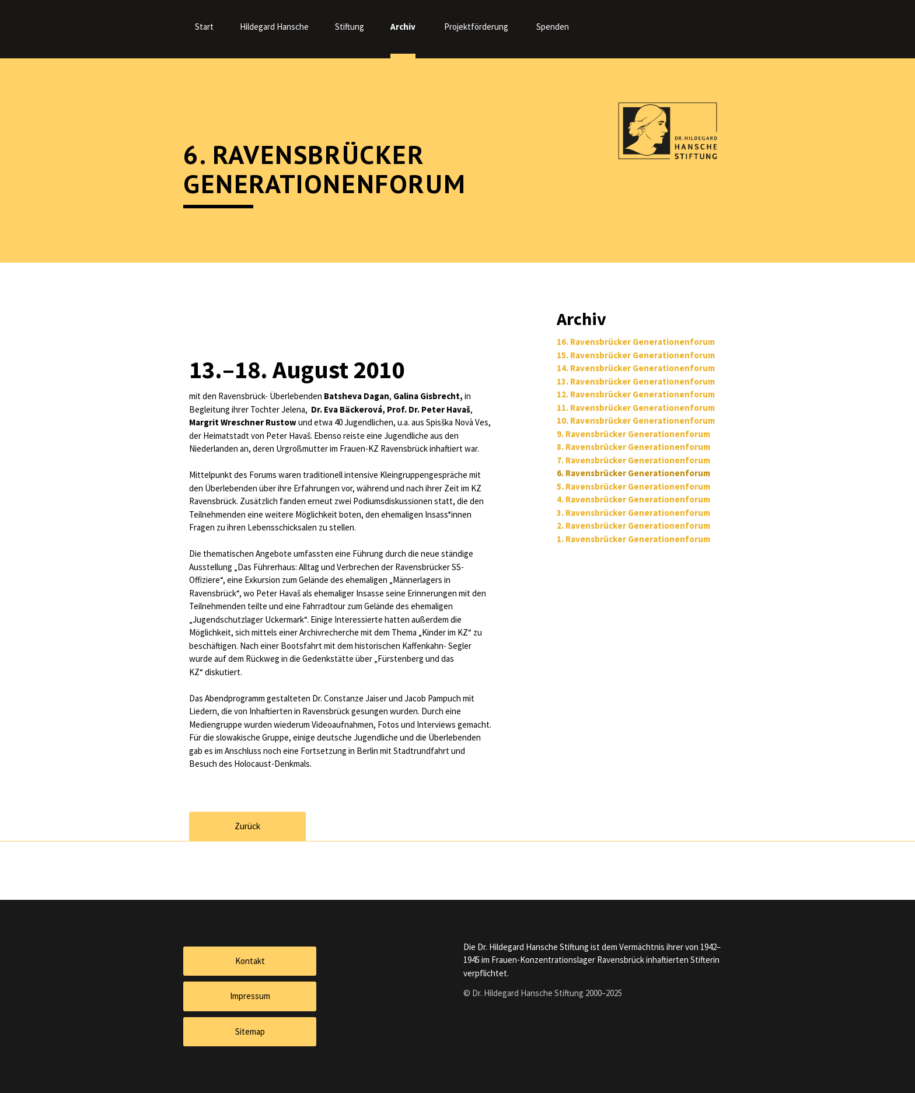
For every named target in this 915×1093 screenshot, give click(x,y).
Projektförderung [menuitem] (476, 26)
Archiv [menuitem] (402, 26)
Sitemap (250, 1031)
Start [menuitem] (204, 26)
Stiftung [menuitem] (349, 26)
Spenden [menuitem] (552, 26)
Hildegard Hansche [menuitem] (274, 26)
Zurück (247, 826)
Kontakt (250, 960)
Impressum (250, 995)
